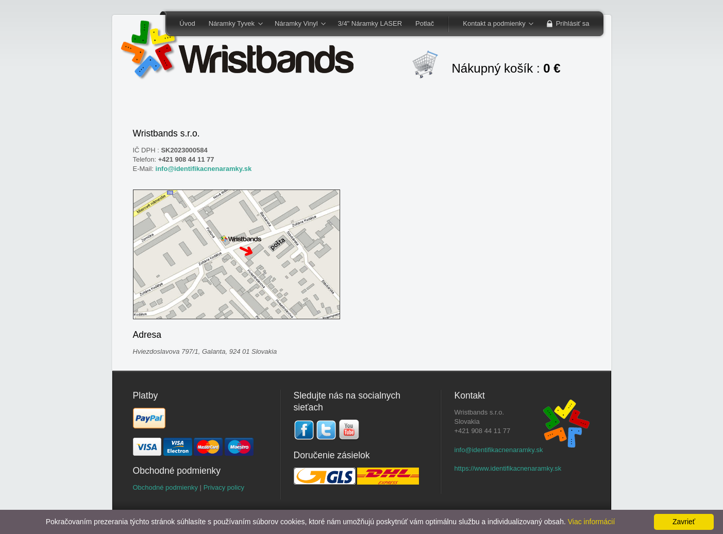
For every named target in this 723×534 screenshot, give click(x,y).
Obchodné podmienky (165, 487)
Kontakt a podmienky (494, 24)
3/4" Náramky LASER (370, 23)
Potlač (424, 23)
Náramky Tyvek (232, 24)
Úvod (187, 23)
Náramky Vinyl (297, 24)
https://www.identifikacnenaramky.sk (508, 468)
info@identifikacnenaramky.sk (204, 169)
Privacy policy (224, 487)
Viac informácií (591, 522)
